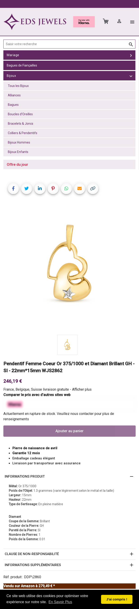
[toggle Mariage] (130, 55)
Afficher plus (82, 389)
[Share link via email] (79, 188)
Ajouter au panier (69, 431)
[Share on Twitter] (26, 188)
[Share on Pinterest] (53, 188)
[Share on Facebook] (13, 188)
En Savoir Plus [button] (60, 602)
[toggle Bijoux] (130, 75)
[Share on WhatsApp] (66, 188)
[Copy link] (92, 188)
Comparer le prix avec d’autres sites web (37, 395)
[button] (69, 476)
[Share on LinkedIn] (39, 188)
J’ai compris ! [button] (116, 599)
